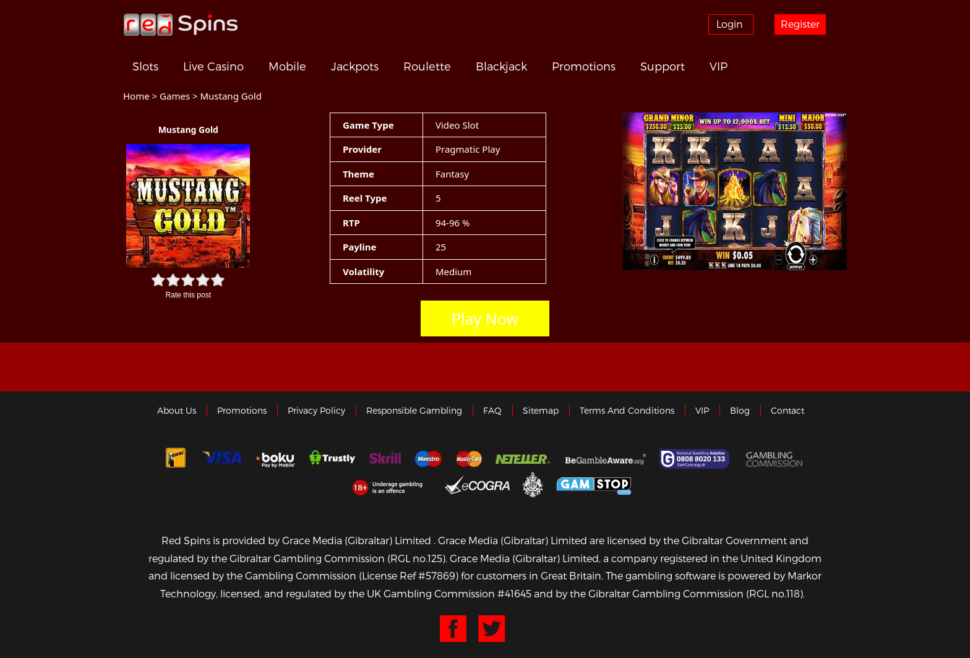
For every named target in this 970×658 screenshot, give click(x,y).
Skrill (385, 459)
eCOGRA (477, 484)
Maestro (428, 459)
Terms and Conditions (627, 410)
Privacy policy (316, 410)
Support (662, 66)
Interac (176, 459)
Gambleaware (605, 459)
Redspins (181, 24)
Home (136, 96)
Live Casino (213, 66)
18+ (390, 484)
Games (175, 96)
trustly (332, 459)
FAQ (492, 410)
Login (729, 24)
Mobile (287, 66)
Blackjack (501, 66)
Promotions (584, 66)
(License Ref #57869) (408, 575)
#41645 (514, 593)
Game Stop (594, 484)
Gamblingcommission (775, 459)
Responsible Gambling (414, 410)
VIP (719, 66)
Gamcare (695, 459)
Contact (787, 410)
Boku (275, 459)
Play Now (485, 318)
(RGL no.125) (416, 558)
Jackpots (355, 66)
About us (176, 410)
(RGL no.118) (774, 593)
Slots (145, 66)
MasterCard (469, 459)
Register (800, 24)
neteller (524, 459)
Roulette (427, 66)
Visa (221, 459)
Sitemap (541, 410)
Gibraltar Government (533, 484)
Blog (740, 410)
